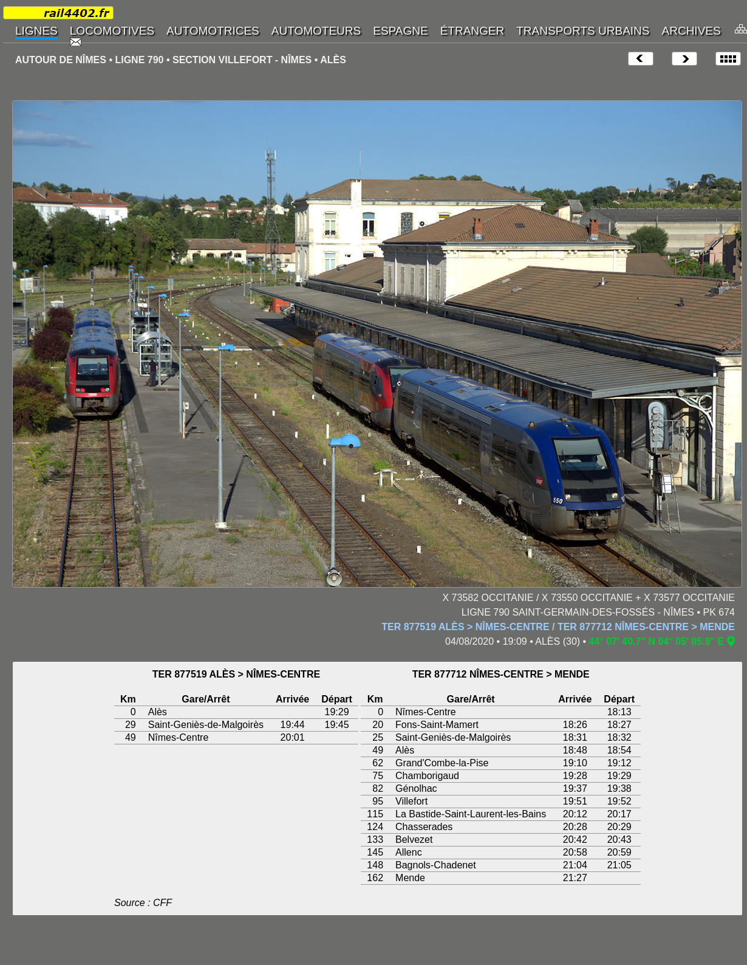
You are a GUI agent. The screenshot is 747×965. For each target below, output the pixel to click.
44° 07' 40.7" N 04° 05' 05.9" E (656, 641)
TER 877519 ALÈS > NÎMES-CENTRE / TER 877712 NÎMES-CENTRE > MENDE (558, 627)
